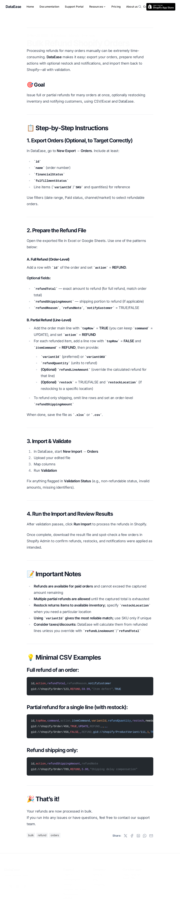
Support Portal (74, 6)
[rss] (161, 6)
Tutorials (73, 30)
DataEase (12, 867)
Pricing (116, 6)
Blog (95, 877)
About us (132, 6)
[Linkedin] (17, 883)
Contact (67, 872)
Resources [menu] (97, 6)
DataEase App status (74, 887)
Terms (7, 872)
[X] (10, 883)
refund (42, 835)
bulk (31, 835)
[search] (140, 7)
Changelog (99, 882)
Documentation (49, 6)
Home (30, 6)
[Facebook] (24, 883)
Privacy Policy (20, 872)
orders (55, 835)
